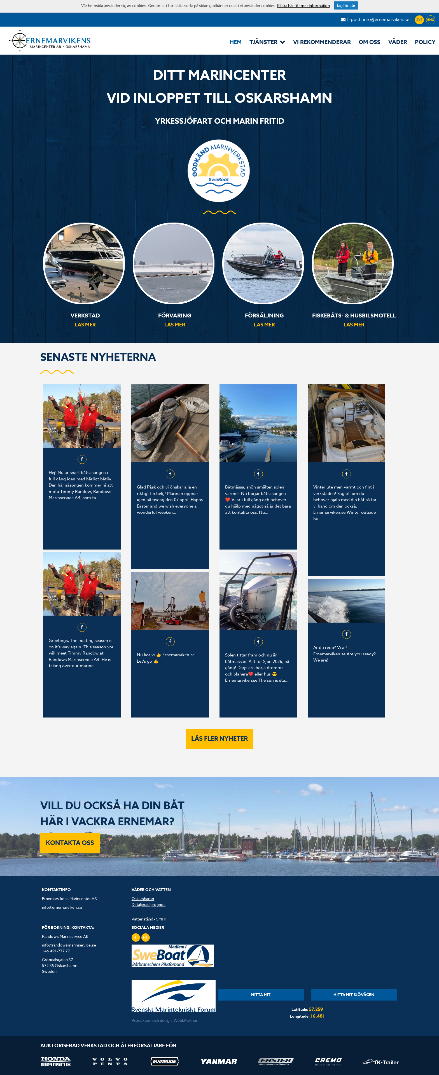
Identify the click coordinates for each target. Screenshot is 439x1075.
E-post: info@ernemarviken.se (375, 19)
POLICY (425, 42)
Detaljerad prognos (148, 904)
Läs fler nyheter (219, 738)
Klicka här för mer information (303, 5)
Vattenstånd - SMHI (149, 919)
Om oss (369, 42)
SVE (419, 20)
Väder (397, 42)
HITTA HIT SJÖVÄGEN (353, 995)
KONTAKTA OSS (70, 842)
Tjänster (267, 42)
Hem (236, 42)
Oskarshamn (143, 898)
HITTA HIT (260, 995)
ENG (430, 19)
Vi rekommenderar (322, 42)
